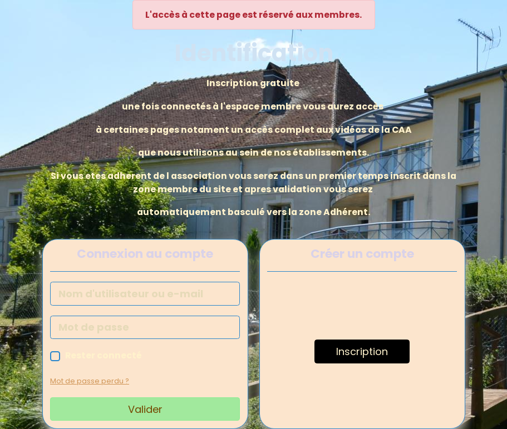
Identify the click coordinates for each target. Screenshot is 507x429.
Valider (145, 409)
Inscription (362, 351)
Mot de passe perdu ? (89, 381)
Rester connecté (103, 355)
